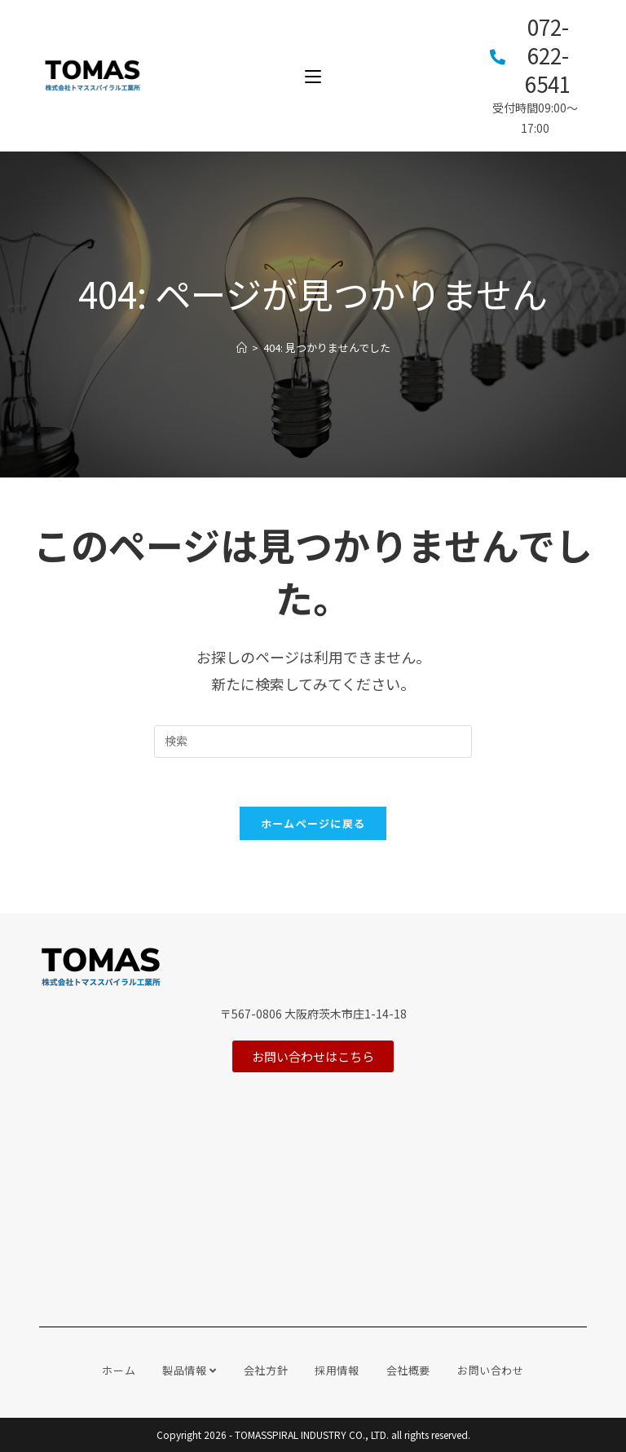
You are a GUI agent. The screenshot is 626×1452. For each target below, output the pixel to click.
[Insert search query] (313, 741)
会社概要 (408, 1370)
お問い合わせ (490, 1370)
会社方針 (266, 1370)
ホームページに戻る (313, 823)
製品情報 (189, 1370)
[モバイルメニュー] (313, 75)
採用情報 (337, 1370)
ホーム (118, 1370)
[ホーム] (241, 347)
